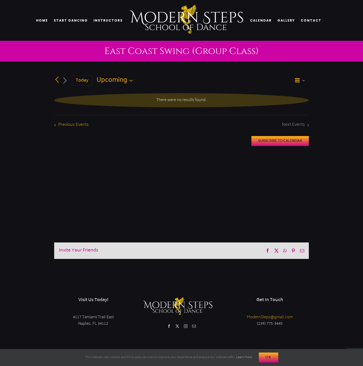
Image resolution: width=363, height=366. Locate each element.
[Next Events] (65, 80)
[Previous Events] (57, 80)
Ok (269, 357)
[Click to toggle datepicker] (116, 80)
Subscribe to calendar (280, 141)
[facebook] (169, 326)
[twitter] (177, 326)
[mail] (194, 326)
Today (82, 80)
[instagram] (186, 326)
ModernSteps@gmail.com (270, 317)
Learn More (244, 357)
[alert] (181, 100)
